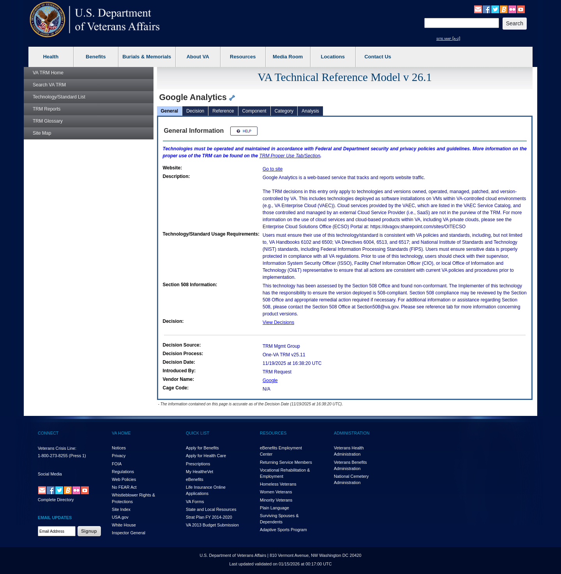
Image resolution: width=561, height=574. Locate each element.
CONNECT (48, 433)
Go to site (272, 169)
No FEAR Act (124, 487)
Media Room (288, 57)
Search (49, 85)
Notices (119, 447)
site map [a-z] (448, 38)
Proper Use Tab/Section (289, 155)
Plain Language (274, 507)
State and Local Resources (211, 509)
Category (284, 111)
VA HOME (121, 433)
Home (48, 73)
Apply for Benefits (202, 447)
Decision (195, 111)
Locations (333, 57)
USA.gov (120, 517)
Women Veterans (276, 491)
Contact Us (377, 57)
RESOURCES (273, 433)
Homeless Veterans (278, 484)
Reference (223, 111)
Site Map (42, 133)
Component (254, 111)
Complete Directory (56, 499)
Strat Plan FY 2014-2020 (209, 517)
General (169, 111)
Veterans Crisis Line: (57, 448)
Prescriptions (198, 463)
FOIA (117, 463)
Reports (46, 109)
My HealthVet (199, 471)
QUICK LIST (197, 433)
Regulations (123, 471)
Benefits (96, 57)
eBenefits (194, 479)
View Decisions (278, 322)
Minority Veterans (276, 500)
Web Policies (124, 479)
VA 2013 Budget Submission (212, 525)
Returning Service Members (286, 462)
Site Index (121, 509)
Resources (243, 57)
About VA (198, 57)
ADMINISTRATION (352, 433)
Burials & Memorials (146, 57)
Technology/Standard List (59, 97)
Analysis (310, 111)
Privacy (118, 455)
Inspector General (128, 532)
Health (50, 57)
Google (270, 380)
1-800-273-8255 (53, 455)
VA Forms (195, 501)
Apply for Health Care (206, 455)
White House (124, 525)
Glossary (48, 121)
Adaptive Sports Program (283, 529)
